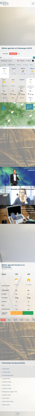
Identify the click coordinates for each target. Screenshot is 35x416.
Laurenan (6, 388)
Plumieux (6, 382)
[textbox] (18, 58)
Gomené (6, 395)
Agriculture (13, 53)
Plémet (5, 369)
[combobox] (18, 58)
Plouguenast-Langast (9, 391)
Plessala (6, 385)
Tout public (5, 53)
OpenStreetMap (24, 126)
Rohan (6, 404)
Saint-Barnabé (7, 375)
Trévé (5, 398)
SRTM (31, 126)
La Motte (6, 372)
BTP (19, 53)
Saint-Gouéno (7, 401)
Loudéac (6, 378)
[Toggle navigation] (33, 3)
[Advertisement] (17, 26)
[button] (8, 121)
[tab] (3, 320)
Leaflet (2, 126)
